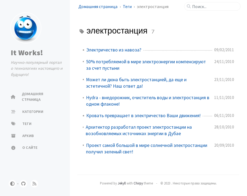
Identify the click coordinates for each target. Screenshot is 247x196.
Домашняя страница (98, 6)
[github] (23, 183)
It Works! (27, 52)
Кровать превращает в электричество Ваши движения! (143, 116)
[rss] (34, 183)
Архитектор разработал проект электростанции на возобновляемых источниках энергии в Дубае (139, 130)
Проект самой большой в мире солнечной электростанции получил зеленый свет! (146, 148)
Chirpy (138, 183)
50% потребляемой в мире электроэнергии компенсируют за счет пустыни (146, 65)
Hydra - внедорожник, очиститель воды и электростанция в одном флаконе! (147, 101)
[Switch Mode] (12, 183)
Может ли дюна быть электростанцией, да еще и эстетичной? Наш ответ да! (136, 83)
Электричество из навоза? (113, 50)
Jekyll (122, 183)
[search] (214, 6)
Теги (128, 6)
